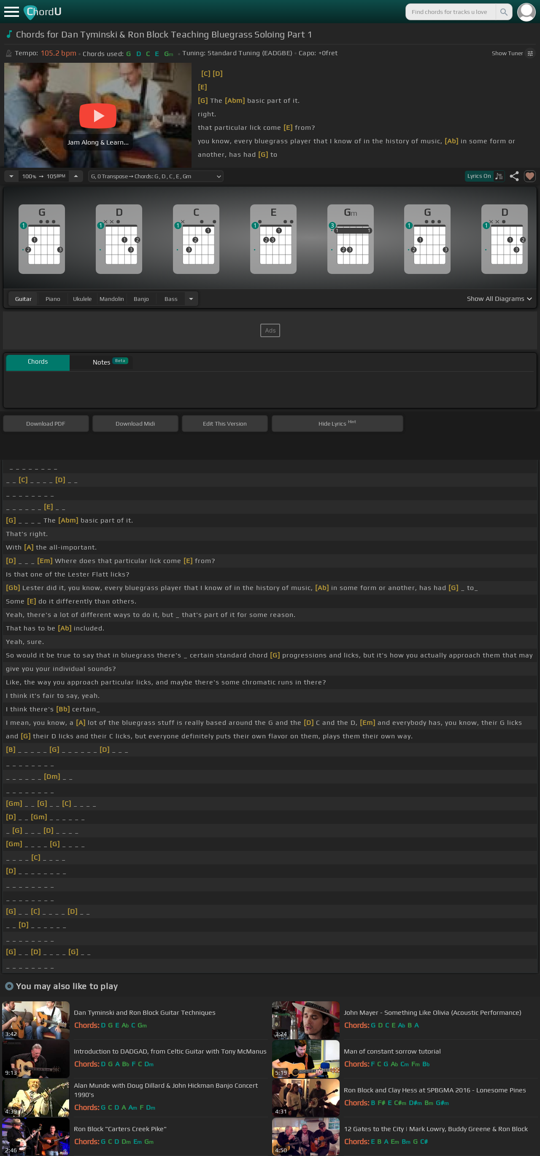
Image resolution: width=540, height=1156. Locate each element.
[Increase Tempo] (76, 176)
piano (53, 298)
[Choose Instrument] (191, 298)
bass (171, 298)
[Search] (503, 11)
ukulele (82, 298)
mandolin (112, 298)
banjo (141, 298)
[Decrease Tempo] (11, 176)
